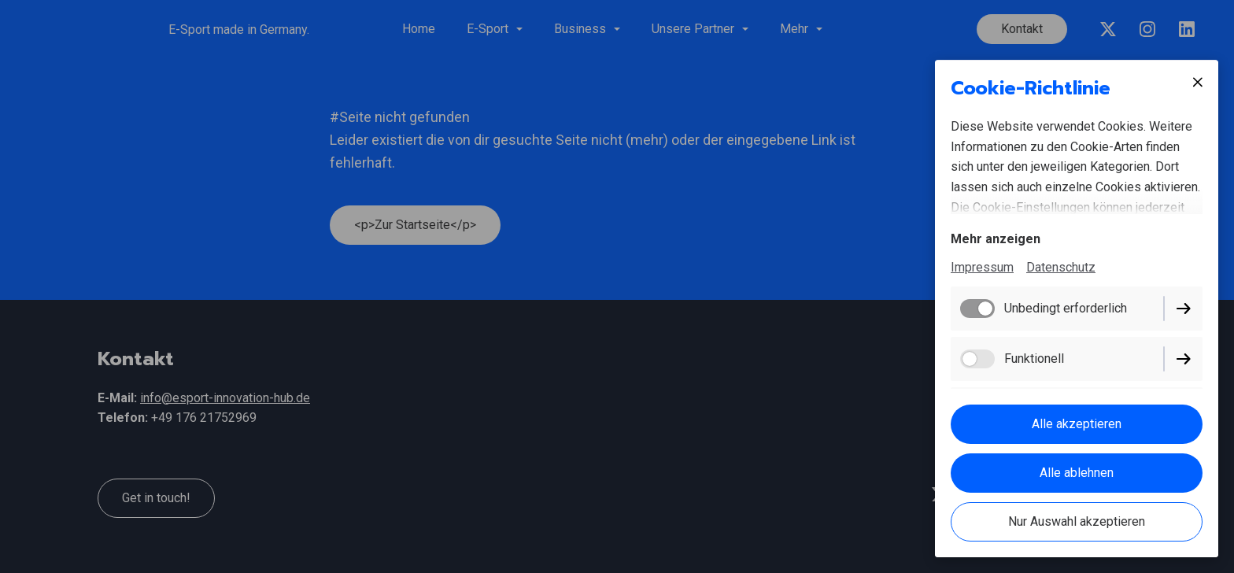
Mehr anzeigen (995, 238)
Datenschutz (1060, 267)
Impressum (982, 267)
